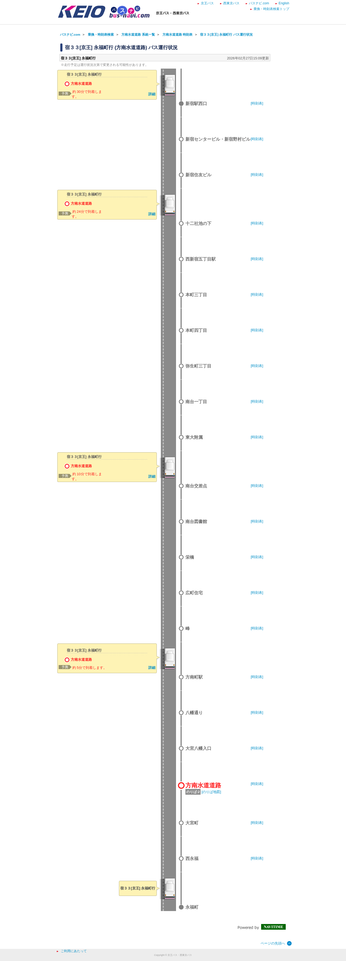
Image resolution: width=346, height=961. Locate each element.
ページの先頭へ (273, 943)
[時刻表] (257, 103)
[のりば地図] (211, 792)
